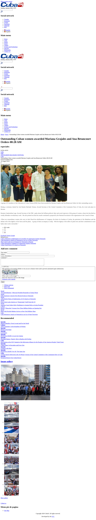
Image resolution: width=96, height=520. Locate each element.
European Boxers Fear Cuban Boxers (11, 359)
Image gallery (7, 363)
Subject (3, 254)
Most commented (9, 289)
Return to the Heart (6, 331)
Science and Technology (11, 47)
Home (6, 39)
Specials (6, 48)
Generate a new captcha (8, 280)
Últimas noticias (8, 286)
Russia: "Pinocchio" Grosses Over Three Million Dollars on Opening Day (21, 309)
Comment (4, 257)
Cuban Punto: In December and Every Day (13, 346)
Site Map (6, 512)
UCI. (53, 518)
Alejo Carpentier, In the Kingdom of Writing (13, 328)
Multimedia (7, 50)
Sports (6, 43)
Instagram (7, 21)
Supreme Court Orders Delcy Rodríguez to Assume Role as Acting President (22, 306)
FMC (2, 153)
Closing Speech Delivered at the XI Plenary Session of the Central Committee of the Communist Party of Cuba (31, 356)
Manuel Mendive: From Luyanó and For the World (15, 324)
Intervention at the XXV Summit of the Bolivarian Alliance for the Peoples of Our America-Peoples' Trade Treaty (32, 343)
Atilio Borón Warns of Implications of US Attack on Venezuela (18, 300)
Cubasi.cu (3, 504)
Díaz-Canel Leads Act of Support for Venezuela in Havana (17, 242)
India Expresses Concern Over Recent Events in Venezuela (17, 297)
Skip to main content (6, 1)
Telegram (6, 25)
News (6, 134)
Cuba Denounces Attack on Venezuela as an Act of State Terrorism (19, 240)
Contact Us (7, 51)
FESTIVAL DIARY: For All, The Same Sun (13, 353)
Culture (6, 45)
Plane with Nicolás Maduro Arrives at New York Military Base (18, 312)
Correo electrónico (6, 256)
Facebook (7, 24)
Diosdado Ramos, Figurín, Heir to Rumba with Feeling (16, 340)
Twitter (6, 22)
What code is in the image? (10, 277)
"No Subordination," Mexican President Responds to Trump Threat (19, 294)
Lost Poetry (4, 334)
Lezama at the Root (6, 349)
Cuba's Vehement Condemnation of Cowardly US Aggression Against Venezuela (23, 238)
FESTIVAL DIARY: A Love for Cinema (12, 337)
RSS (5, 27)
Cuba (5, 40)
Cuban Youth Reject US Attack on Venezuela (13, 245)
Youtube (6, 19)
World (6, 42)
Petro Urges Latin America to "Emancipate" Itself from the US (18, 303)
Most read (7, 288)
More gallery (4, 499)
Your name (4, 252)
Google (13, 235)
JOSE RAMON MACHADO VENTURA (12, 155)
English (7, 30)
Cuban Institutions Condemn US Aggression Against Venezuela (18, 243)
